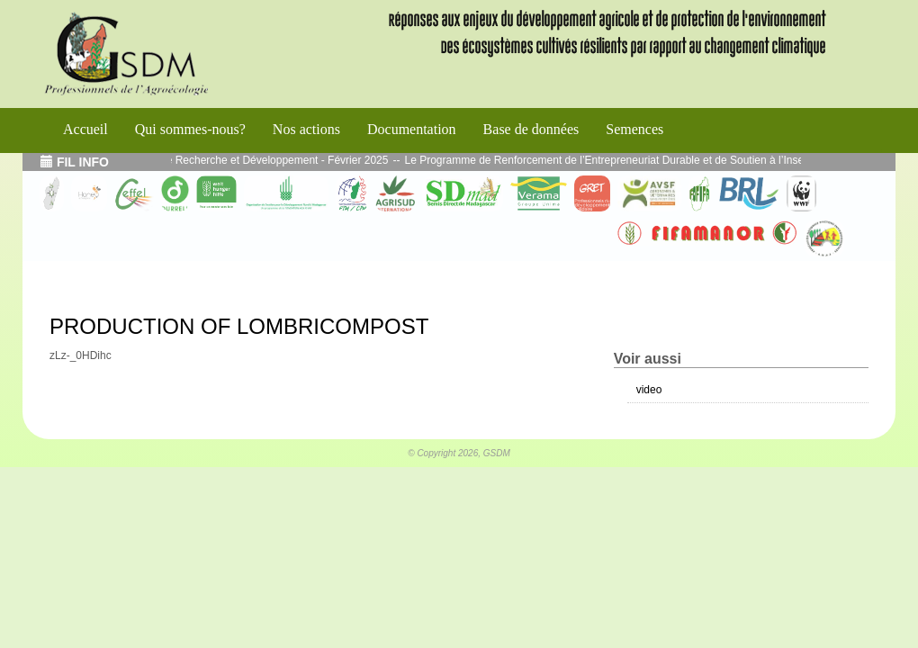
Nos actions (306, 129)
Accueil (85, 129)
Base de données (531, 129)
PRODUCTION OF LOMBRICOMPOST (239, 326)
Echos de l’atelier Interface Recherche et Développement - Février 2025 (227, 160)
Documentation (411, 129)
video (649, 389)
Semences (634, 129)
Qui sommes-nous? (190, 129)
